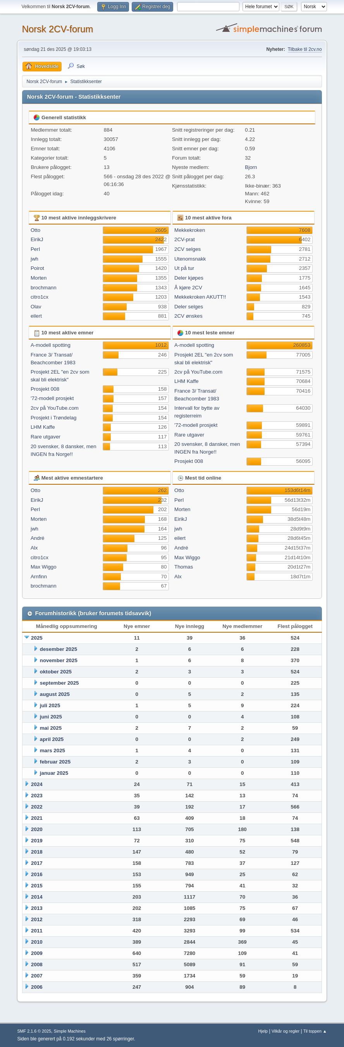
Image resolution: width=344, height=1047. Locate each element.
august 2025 (55, 694)
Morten (38, 278)
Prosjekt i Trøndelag (54, 418)
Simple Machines (70, 1031)
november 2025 (58, 660)
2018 (37, 852)
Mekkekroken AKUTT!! (200, 297)
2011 (37, 931)
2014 (37, 897)
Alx (34, 548)
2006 (37, 987)
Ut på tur (184, 268)
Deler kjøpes (188, 278)
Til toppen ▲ (315, 1031)
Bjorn (251, 167)
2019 (37, 841)
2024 (37, 784)
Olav (36, 307)
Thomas (183, 567)
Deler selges (188, 307)
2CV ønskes (188, 316)
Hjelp (263, 1031)
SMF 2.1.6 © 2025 (34, 1031)
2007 (37, 976)
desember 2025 (58, 649)
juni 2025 (51, 717)
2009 (37, 953)
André (38, 538)
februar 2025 (55, 762)
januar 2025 (54, 773)
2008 (37, 964)
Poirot (37, 268)
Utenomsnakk (190, 259)
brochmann (44, 287)
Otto (35, 230)
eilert (36, 316)
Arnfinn (39, 576)
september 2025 (59, 683)
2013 (37, 908)
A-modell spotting (51, 345)
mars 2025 (52, 750)
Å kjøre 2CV (188, 287)
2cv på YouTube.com (55, 408)
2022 (37, 807)
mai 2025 (51, 728)
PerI (35, 249)
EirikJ (37, 239)
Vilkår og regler (285, 1031)
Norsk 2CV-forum (57, 29)
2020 (37, 829)
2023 (37, 795)
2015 (37, 886)
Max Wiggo (44, 567)
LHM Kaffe (43, 427)
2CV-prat (184, 239)
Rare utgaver (45, 437)
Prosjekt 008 (45, 389)
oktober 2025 (56, 672)
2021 (37, 818)
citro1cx (39, 297)
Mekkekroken (189, 230)
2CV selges (187, 249)
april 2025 (52, 739)
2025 (37, 638)
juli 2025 (50, 705)
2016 (37, 874)
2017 (37, 863)
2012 (37, 919)
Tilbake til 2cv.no (305, 49)
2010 (37, 942)
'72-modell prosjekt (52, 398)
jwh (34, 259)
